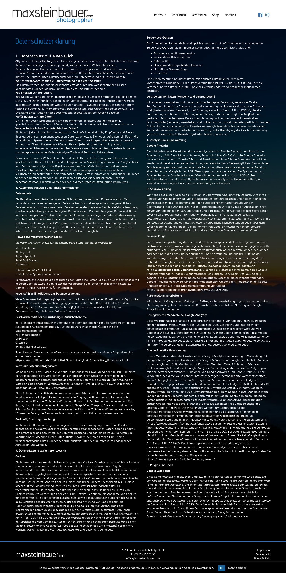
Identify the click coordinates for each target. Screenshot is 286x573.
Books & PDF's (262, 558)
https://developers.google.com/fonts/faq (203, 512)
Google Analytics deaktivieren (166, 281)
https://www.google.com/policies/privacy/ (220, 516)
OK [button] (221, 568)
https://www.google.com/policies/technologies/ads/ (181, 459)
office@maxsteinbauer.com (143, 558)
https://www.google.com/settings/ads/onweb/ (177, 423)
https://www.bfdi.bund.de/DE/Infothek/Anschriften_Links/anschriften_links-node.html (71, 360)
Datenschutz (263, 554)
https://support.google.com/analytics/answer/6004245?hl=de (187, 289)
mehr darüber (237, 568)
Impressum (264, 550)
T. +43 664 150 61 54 (143, 554)
